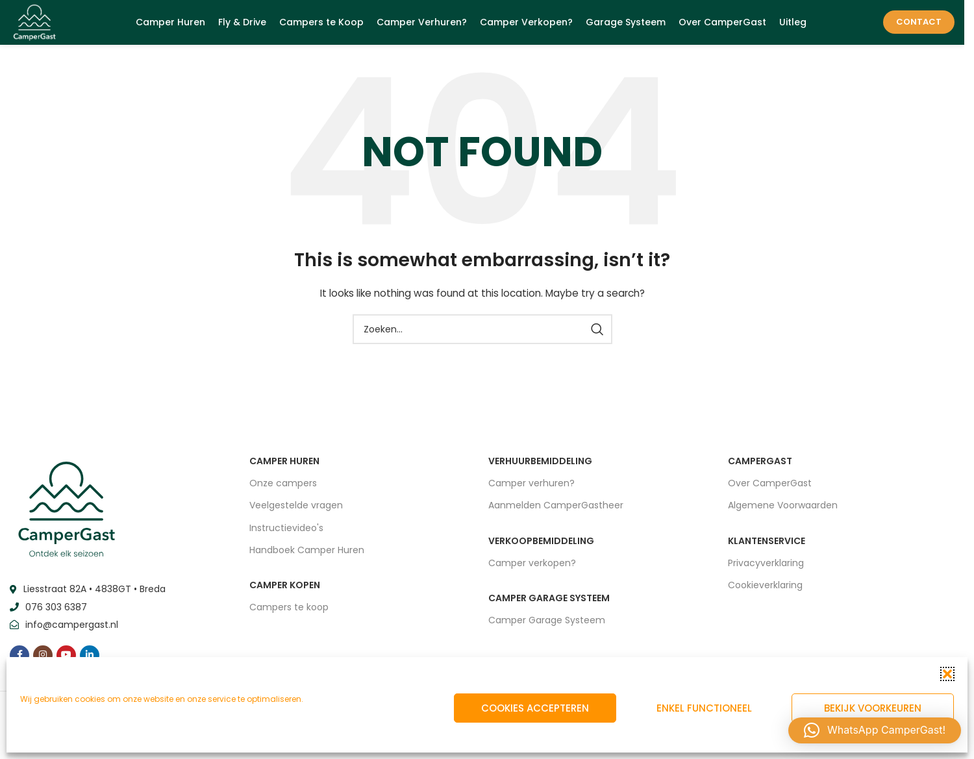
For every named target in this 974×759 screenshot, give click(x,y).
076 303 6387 (56, 614)
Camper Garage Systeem (546, 627)
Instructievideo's (286, 535)
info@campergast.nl (71, 632)
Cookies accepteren (535, 708)
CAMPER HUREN (284, 468)
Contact (919, 25)
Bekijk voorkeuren (872, 708)
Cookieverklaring (765, 592)
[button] (947, 673)
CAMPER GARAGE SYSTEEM (549, 605)
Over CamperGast (770, 490)
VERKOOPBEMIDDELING (541, 547)
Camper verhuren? (531, 490)
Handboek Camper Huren (306, 557)
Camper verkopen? (532, 570)
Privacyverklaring (766, 570)
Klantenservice (766, 547)
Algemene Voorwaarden (783, 512)
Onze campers (283, 490)
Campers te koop (289, 614)
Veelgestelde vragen (296, 512)
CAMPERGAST (760, 468)
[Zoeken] (482, 337)
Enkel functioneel (704, 708)
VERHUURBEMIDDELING (540, 468)
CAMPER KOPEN (284, 592)
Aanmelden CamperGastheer (555, 512)
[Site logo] (39, 25)
